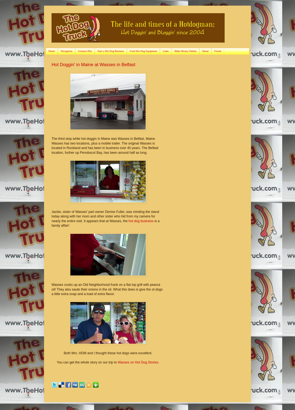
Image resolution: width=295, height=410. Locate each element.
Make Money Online (185, 51)
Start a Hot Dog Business (110, 51)
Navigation (66, 51)
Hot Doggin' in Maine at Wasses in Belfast (93, 64)
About (205, 51)
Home (52, 51)
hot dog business (141, 221)
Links (166, 51)
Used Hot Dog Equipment (143, 51)
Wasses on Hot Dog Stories (138, 362)
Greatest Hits (85, 51)
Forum (217, 51)
